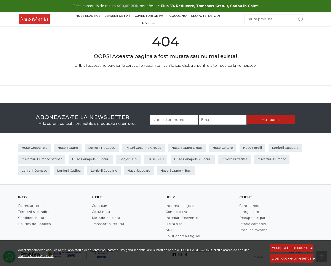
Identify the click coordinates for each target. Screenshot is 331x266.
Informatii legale (180, 206)
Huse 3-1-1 (156, 159)
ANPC (171, 230)
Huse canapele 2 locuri (192, 159)
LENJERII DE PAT (117, 16)
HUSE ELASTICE (88, 16)
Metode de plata (106, 218)
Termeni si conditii (33, 212)
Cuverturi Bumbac (272, 159)
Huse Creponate (34, 148)
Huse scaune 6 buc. (186, 148)
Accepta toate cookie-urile (292, 248)
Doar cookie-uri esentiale (292, 258)
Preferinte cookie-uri (36, 256)
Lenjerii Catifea (69, 171)
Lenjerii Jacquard (285, 148)
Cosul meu (101, 212)
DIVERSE (148, 23)
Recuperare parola (254, 218)
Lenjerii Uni (128, 159)
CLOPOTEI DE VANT (206, 16)
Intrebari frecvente (182, 218)
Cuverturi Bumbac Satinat (42, 159)
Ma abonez (271, 120)
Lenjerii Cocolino (104, 171)
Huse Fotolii (252, 148)
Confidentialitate (32, 218)
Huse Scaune (68, 148)
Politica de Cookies (34, 224)
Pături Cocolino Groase (143, 148)
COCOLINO (178, 16)
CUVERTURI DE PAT (149, 16)
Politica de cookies (197, 250)
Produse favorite (253, 230)
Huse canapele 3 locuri (90, 159)
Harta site (174, 224)
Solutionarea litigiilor (183, 236)
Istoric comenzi (252, 224)
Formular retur (30, 206)
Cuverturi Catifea (234, 159)
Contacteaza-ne (179, 212)
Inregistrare (249, 212)
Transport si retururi (108, 224)
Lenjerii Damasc (34, 171)
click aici (189, 65)
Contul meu (249, 206)
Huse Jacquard (138, 171)
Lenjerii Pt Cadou (101, 148)
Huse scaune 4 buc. (175, 171)
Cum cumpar (103, 206)
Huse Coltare (223, 148)
